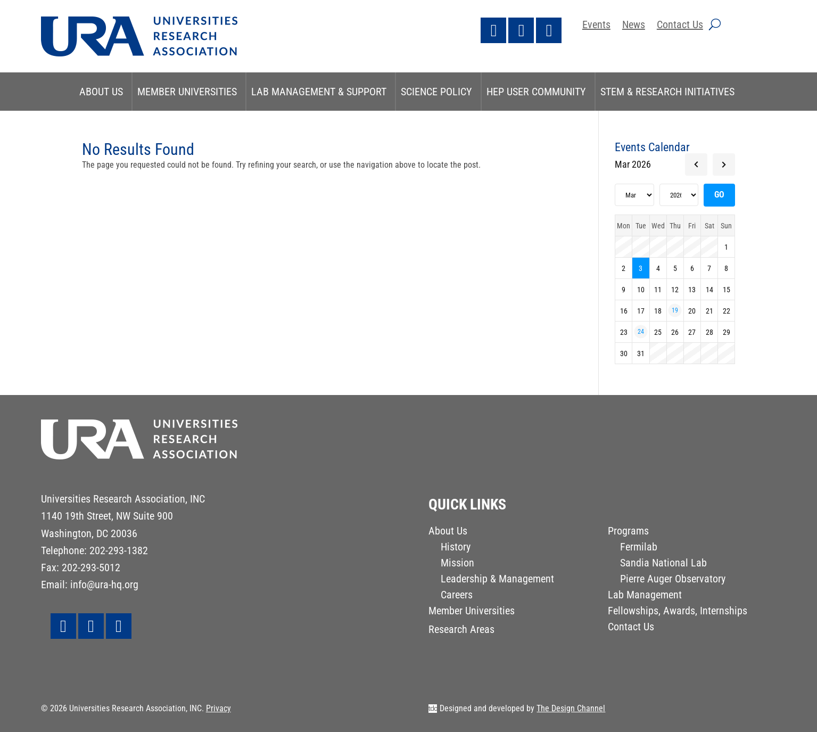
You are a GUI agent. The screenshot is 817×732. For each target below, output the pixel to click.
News (633, 26)
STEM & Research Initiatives (667, 91)
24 (641, 331)
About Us (101, 91)
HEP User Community (536, 91)
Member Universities (187, 91)
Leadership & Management (497, 580)
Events (596, 26)
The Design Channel (571, 708)
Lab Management (645, 596)
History (456, 548)
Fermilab (638, 548)
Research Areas (461, 631)
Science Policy (436, 91)
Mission (457, 564)
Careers (457, 596)
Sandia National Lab (663, 564)
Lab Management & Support (318, 91)
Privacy (218, 708)
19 (675, 310)
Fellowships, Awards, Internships (677, 612)
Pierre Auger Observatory (672, 580)
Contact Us (680, 26)
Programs (628, 532)
